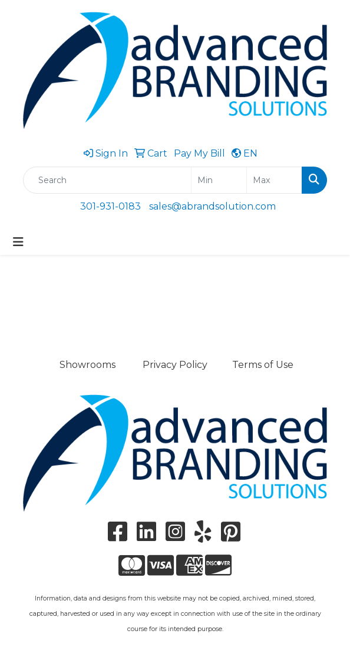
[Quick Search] (107, 180)
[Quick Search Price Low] (219, 180)
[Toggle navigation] (18, 242)
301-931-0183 (110, 206)
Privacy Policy (175, 364)
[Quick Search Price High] (274, 180)
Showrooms (87, 364)
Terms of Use (262, 364)
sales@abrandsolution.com (212, 206)
